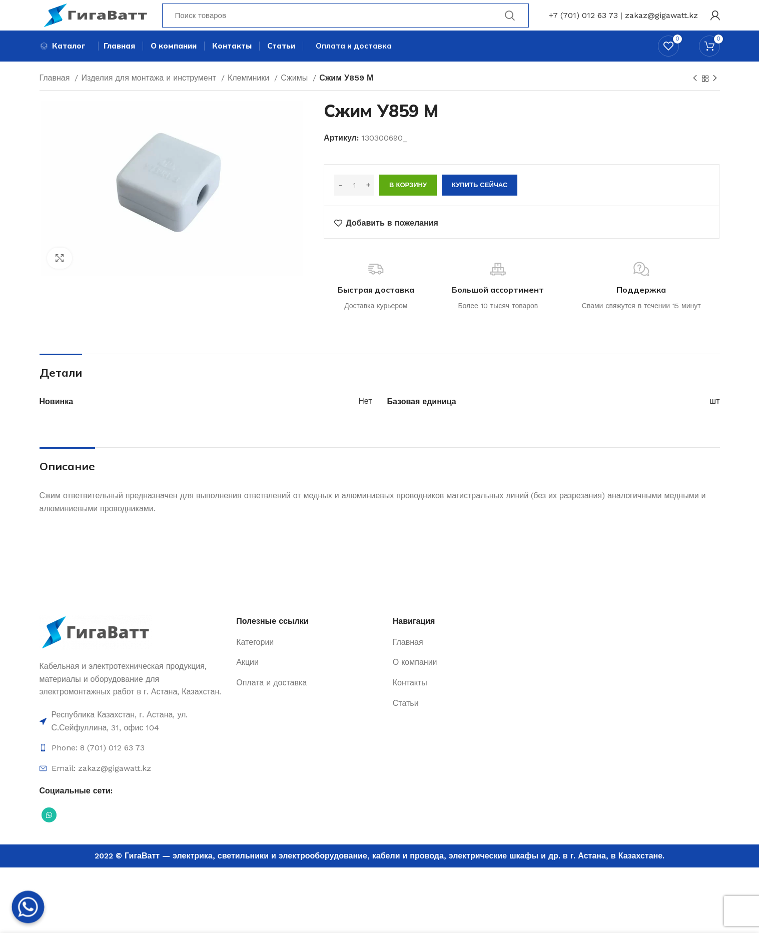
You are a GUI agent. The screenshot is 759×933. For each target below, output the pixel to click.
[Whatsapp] (28, 906)
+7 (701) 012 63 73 (583, 22)
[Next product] (715, 97)
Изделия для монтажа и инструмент (149, 96)
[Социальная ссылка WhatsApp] (49, 832)
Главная (56, 96)
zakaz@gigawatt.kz (661, 22)
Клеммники (250, 96)
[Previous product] (695, 97)
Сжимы (295, 96)
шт (714, 419)
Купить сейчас (479, 203)
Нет (365, 419)
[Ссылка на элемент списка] (133, 739)
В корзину (408, 203)
